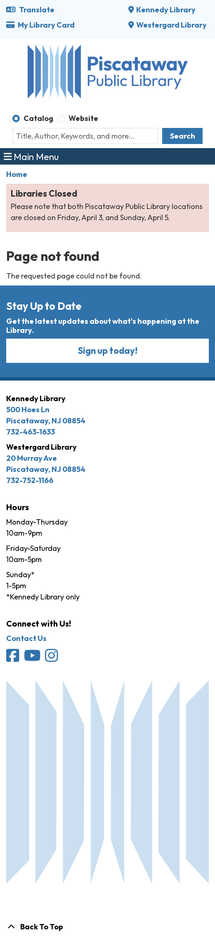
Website (83, 118)
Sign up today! (107, 350)
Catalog (38, 118)
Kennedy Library (166, 9)
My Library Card (40, 25)
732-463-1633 (30, 432)
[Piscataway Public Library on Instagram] (52, 658)
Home (16, 174)
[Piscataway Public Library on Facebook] (13, 658)
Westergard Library (171, 25)
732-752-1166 (29, 480)
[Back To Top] (107, 927)
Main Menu (31, 156)
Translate (30, 9)
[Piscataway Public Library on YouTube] (33, 658)
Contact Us (26, 638)
